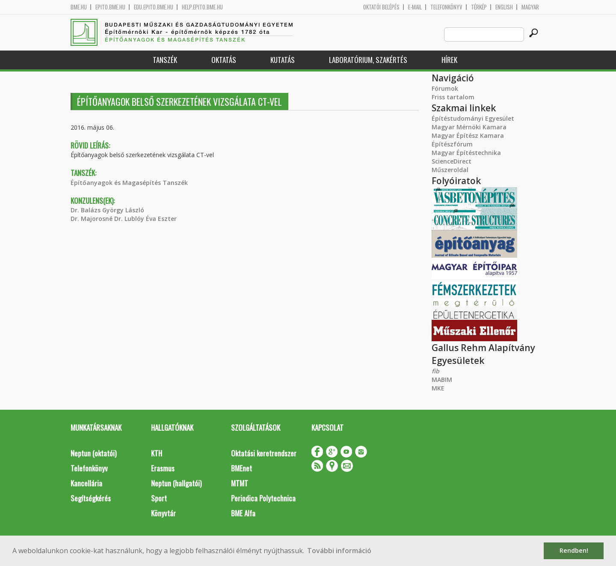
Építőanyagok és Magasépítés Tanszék (129, 183)
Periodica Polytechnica (263, 498)
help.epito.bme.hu (202, 7)
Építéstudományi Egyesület (473, 118)
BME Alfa (243, 513)
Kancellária (86, 483)
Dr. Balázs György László (107, 210)
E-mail (415, 7)
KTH (156, 453)
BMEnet (241, 468)
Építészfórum (452, 144)
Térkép (479, 7)
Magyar (530, 7)
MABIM (442, 379)
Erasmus (163, 468)
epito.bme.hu (110, 7)
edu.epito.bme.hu (153, 7)
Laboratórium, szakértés (368, 59)
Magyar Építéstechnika (466, 153)
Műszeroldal (450, 170)
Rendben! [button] (574, 550)
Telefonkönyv (446, 7)
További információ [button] (339, 550)
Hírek (449, 59)
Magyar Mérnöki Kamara (469, 127)
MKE (438, 388)
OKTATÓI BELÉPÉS (381, 7)
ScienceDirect (451, 161)
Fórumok (445, 88)
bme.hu (79, 7)
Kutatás (282, 59)
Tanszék (165, 59)
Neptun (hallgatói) (176, 483)
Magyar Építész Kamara (468, 135)
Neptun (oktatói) (93, 453)
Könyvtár (163, 513)
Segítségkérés (91, 498)
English (504, 7)
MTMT (239, 483)
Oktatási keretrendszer (263, 453)
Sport (159, 498)
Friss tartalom (453, 97)
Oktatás (223, 59)
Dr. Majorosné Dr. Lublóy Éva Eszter (124, 218)
